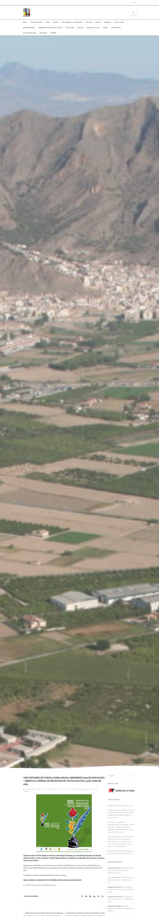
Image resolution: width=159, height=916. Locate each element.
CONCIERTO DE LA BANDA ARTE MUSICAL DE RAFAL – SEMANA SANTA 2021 (121, 870)
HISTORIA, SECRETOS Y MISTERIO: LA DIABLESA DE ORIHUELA (120, 908)
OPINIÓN (53, 33)
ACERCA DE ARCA (36, 22)
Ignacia (110, 877)
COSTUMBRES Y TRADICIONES (71, 22)
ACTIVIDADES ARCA (29, 33)
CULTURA (89, 22)
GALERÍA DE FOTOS (93, 27)
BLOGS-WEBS (116, 27)
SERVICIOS (43, 33)
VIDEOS (105, 27)
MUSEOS (80, 27)
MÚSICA (98, 22)
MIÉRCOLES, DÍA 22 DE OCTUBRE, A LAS (120, 805)
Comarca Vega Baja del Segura (79, 789)
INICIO (25, 22)
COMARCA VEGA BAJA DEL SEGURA (50, 27)
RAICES (55, 22)
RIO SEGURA (70, 27)
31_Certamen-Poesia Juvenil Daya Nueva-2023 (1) (39, 885)
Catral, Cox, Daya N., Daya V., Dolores (61, 789)
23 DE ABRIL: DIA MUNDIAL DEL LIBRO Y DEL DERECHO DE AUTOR (121, 889)
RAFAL (47, 22)
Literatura (90, 789)
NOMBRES (107, 22)
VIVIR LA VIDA (119, 22)
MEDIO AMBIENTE (29, 27)
